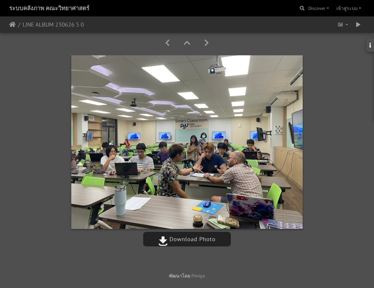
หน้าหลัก (12, 24)
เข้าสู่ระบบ (347, 8)
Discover (316, 8)
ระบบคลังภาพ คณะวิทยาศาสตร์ (49, 8)
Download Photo (187, 239)
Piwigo (198, 276)
